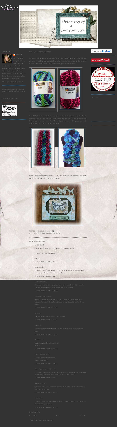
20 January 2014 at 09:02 (46, 334)
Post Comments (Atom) (45, 420)
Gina (36, 325)
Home (58, 416)
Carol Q (19, 54)
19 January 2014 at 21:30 (46, 276)
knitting (49, 233)
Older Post (83, 416)
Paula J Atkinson (40, 354)
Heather (37, 267)
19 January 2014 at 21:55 (46, 291)
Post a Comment (34, 412)
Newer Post (33, 416)
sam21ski (38, 245)
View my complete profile (12, 82)
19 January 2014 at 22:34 (46, 308)
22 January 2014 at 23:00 (46, 378)
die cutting (40, 233)
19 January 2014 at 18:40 (46, 261)
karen (36, 398)
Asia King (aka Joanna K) (43, 369)
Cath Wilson (39, 282)
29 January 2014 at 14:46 (46, 407)
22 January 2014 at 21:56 (46, 363)
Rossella (37, 340)
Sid (36, 313)
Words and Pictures (41, 296)
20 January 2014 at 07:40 (46, 320)
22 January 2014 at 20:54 (46, 349)
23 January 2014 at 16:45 (46, 392)
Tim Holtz (57, 233)
